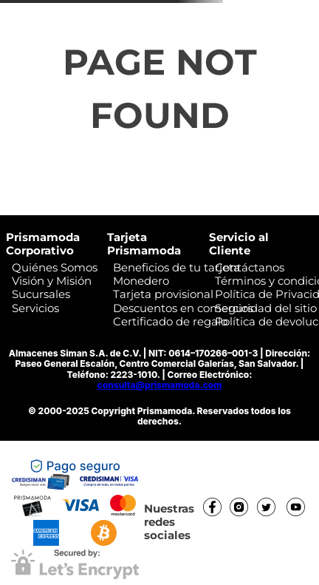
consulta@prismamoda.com (159, 384)
